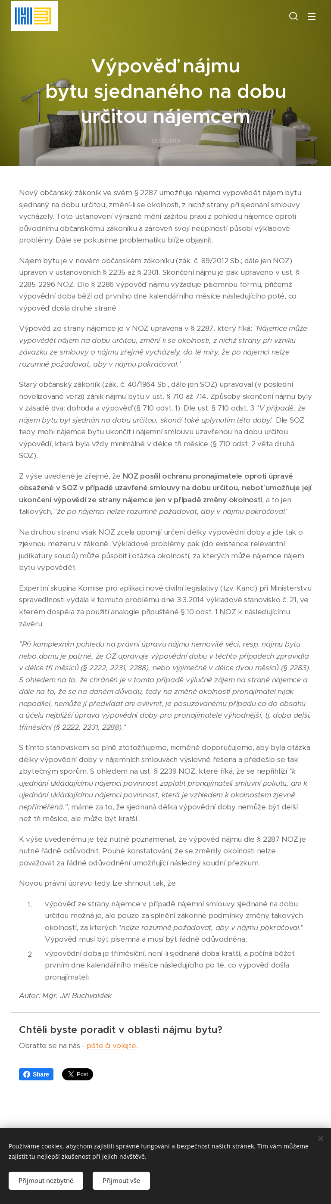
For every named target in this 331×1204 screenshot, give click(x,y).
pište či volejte (111, 1045)
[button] (293, 16)
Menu (311, 16)
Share (36, 1074)
